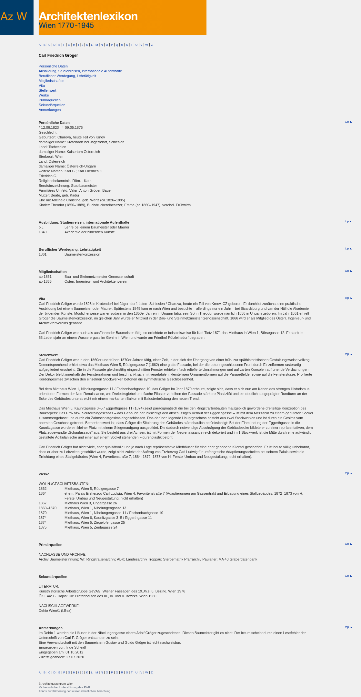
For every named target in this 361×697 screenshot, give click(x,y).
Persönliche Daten (53, 66)
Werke (44, 95)
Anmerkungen (50, 110)
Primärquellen (50, 100)
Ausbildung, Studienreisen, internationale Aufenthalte (80, 71)
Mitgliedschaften (52, 81)
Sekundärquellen (52, 105)
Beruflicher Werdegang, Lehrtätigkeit (67, 76)
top (348, 121)
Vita (42, 85)
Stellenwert (47, 90)
